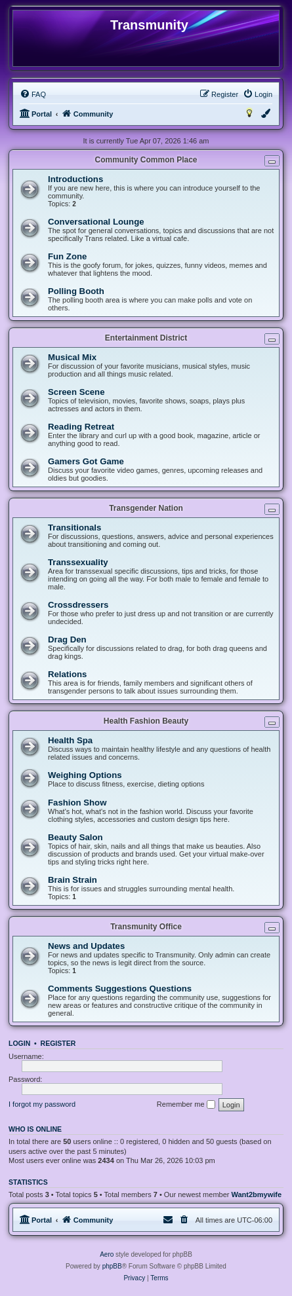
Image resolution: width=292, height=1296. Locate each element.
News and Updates (86, 946)
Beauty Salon (75, 837)
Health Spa (70, 740)
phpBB (112, 1266)
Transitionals (74, 527)
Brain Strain (72, 880)
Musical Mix (72, 357)
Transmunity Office (146, 926)
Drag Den (67, 639)
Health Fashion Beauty (146, 721)
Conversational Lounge (96, 222)
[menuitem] (33, 94)
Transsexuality (78, 562)
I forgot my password (42, 1104)
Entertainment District (146, 338)
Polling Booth (76, 291)
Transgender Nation (146, 508)
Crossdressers (78, 605)
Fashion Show (77, 802)
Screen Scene (76, 392)
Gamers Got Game (86, 461)
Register (58, 1043)
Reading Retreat (81, 427)
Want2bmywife (257, 1194)
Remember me (186, 1104)
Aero (107, 1254)
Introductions (75, 179)
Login (19, 1043)
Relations (67, 674)
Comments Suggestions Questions (120, 988)
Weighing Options (85, 775)
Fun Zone (67, 256)
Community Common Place (145, 159)
